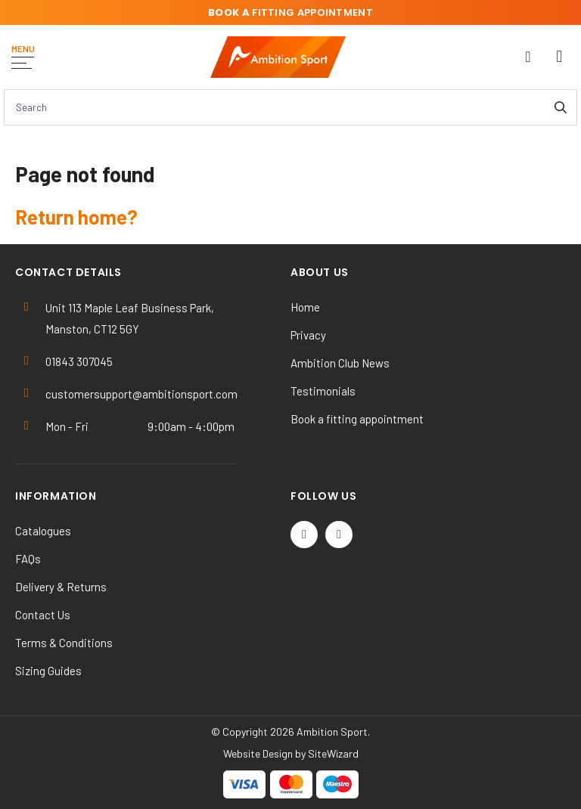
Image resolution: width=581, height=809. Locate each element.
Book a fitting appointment (357, 419)
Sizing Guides (48, 670)
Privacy (308, 335)
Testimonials (323, 391)
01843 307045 (79, 361)
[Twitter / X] (304, 534)
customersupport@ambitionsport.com (141, 394)
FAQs (28, 559)
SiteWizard (333, 753)
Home (305, 307)
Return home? (76, 216)
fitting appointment (290, 12)
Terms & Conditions (64, 642)
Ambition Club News (340, 363)
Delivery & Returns (61, 587)
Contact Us (42, 614)
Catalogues (43, 531)
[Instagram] (339, 534)
